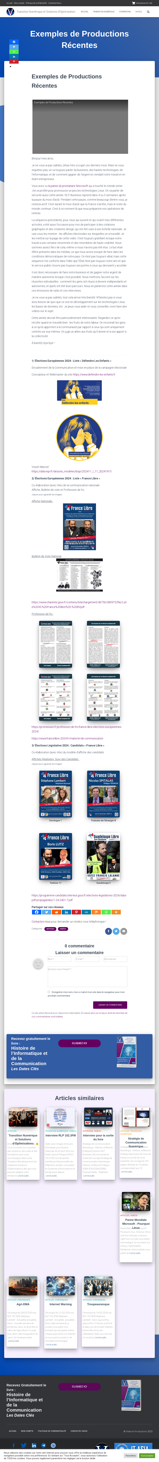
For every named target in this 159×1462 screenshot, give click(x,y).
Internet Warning (61, 1303)
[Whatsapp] (106, 911)
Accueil (9, 3)
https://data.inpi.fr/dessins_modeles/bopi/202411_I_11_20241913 (71, 471)
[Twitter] (46, 911)
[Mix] (96, 911)
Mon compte (19, 3)
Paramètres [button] (131, 1456)
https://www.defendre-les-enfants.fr (94, 374)
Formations (125, 12)
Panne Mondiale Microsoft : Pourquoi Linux (136, 1222)
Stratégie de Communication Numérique (136, 1141)
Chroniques (23, 1299)
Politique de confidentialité (36, 3)
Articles (50, 927)
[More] (116, 911)
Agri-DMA (23, 1303)
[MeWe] (86, 911)
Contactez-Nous (54, 3)
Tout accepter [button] (147, 1456)
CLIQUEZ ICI (79, 1041)
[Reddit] (56, 911)
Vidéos (63, 927)
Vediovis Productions (136, 1430)
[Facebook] (36, 911)
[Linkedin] (66, 911)
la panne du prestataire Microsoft (68, 186)
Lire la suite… (24, 1174)
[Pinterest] (76, 911)
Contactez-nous (41, 920)
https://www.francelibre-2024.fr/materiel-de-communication (68, 737)
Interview (88, 1130)
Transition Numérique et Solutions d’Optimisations (23, 1138)
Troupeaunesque (98, 1303)
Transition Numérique (104, 12)
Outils (138, 12)
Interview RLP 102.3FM (60, 1134)
